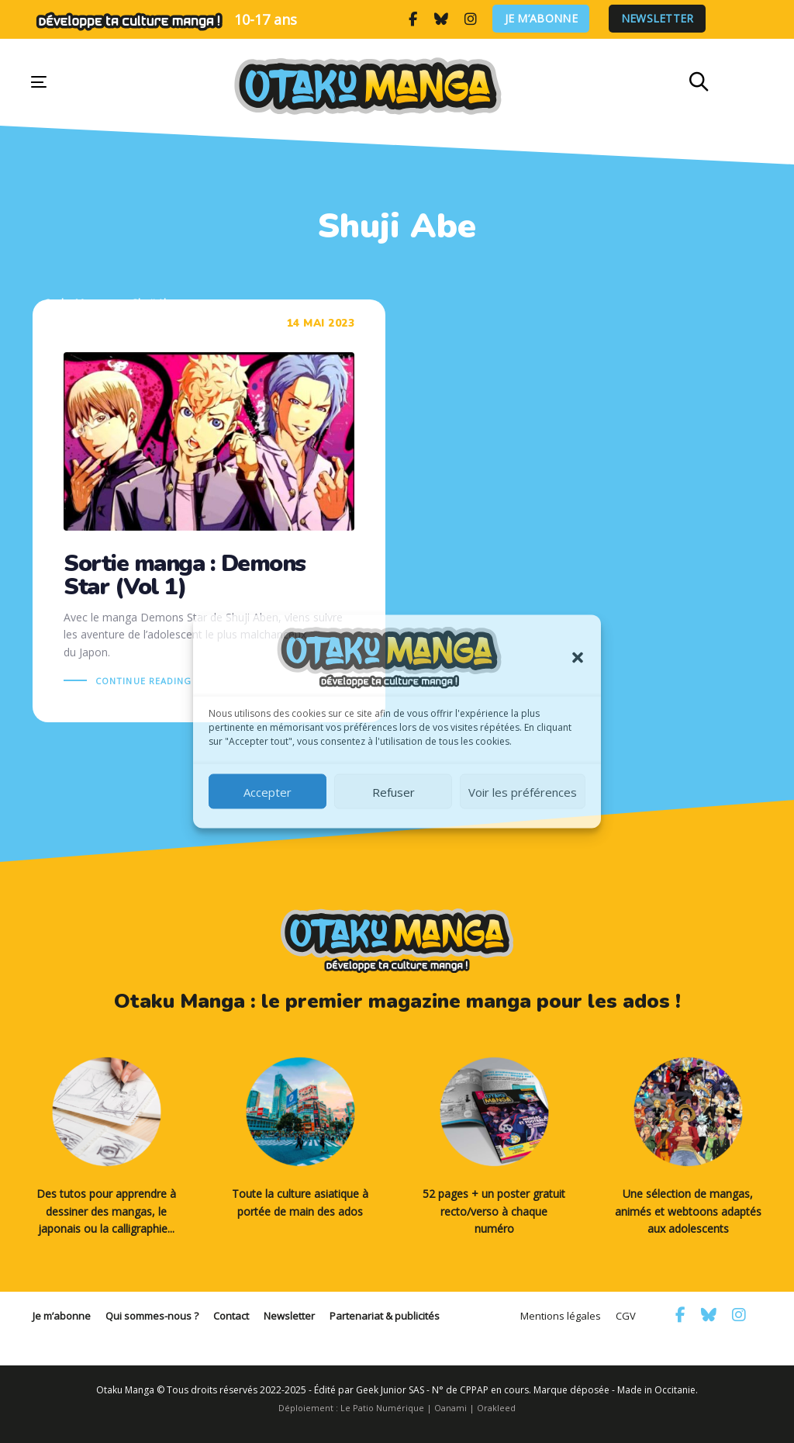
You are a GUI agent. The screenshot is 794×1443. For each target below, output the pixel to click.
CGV (626, 1316)
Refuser (393, 791)
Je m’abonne (541, 19)
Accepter (267, 791)
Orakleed (496, 1408)
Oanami (450, 1408)
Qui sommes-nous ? (151, 1316)
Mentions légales (560, 1316)
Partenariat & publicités (385, 1316)
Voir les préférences (522, 791)
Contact (231, 1316)
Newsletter (657, 19)
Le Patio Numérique (382, 1408)
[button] (577, 658)
